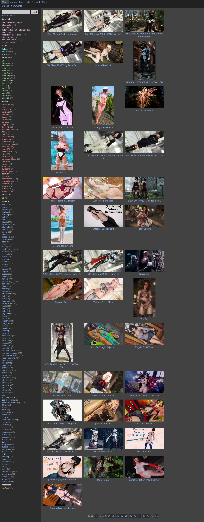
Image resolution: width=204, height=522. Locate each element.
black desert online (12, 22)
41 (139, 515)
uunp (7, 95)
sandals (7, 392)
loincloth (7, 328)
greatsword (9, 293)
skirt (6, 424)
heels (7, 306)
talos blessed (9, 80)
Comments (16, 5)
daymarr (8, 124)
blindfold (7, 227)
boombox (7, 114)
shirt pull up (8, 412)
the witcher (8, 42)
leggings (7, 323)
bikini (7, 222)
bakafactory (9, 109)
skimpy (7, 422)
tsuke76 (7, 183)
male (6, 338)
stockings (8, 437)
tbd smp (8, 85)
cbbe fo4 (7, 73)
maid (5, 333)
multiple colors (11, 350)
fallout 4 (7, 49)
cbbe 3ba (9, 70)
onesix (6, 161)
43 (148, 515)
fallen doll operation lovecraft (16, 30)
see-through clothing (13, 402)
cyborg (6, 269)
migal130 (7, 149)
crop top (7, 259)
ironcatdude (8, 136)
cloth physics (10, 249)
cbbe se (8, 75)
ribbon (6, 390)
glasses (7, 286)
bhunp (7, 63)
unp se (7, 90)
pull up (7, 387)
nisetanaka (8, 156)
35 (113, 515)
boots (7, 232)
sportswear (8, 432)
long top (7, 330)
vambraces (8, 474)
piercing (7, 380)
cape (6, 242)
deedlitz (7, 127)
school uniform (10, 397)
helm (6, 308)
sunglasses (8, 444)
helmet (7, 311)
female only (10, 281)
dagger (7, 271)
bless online (9, 25)
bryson (6, 117)
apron (6, 207)
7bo (5, 61)
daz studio (8, 27)
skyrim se (9, 54)
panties (7, 368)
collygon (7, 122)
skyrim (7, 51)
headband (8, 301)
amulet (7, 204)
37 (122, 515)
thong (6, 464)
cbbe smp (8, 78)
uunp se (7, 98)
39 (131, 515)
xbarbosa (7, 186)
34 (109, 515)
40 (135, 515)
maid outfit (8, 335)
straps (6, 439)
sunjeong (8, 169)
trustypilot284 (10, 181)
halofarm (7, 134)
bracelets (8, 237)
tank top (7, 456)
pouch (6, 382)
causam (7, 119)
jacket (6, 318)
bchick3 (7, 112)
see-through (10, 400)
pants (7, 372)
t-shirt (6, 454)
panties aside (9, 370)
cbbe (6, 68)
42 (144, 515)
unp (6, 88)
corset (7, 256)
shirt (6, 409)
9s (4, 198)
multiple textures (12, 353)
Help (28, 2)
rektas (7, 164)
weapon (8, 476)
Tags (21, 2)
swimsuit (8, 449)
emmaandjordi (10, 129)
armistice (8, 104)
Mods (5, 2)
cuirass (7, 264)
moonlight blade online (14, 35)
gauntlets (8, 284)
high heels (9, 313)
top (6, 469)
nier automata (9, 37)
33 (104, 515)
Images (13, 2)
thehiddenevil (10, 178)
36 (117, 515)
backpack (8, 212)
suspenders (8, 447)
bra (6, 234)
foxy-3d (6, 132)
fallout (6, 32)
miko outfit (8, 345)
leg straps (8, 321)
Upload (5, 5)
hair (6, 296)
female (8, 279)
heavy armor (9, 303)
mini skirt (8, 348)
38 (126, 515)
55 (156, 515)
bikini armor (8, 224)
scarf (6, 395)
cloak (6, 246)
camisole (7, 239)
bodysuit (8, 229)
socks (6, 429)
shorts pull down (10, 419)
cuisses (7, 266)
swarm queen (9, 171)
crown (6, 261)
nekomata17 (9, 151)
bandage (7, 214)
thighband (8, 461)
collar (7, 254)
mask (7, 343)
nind (6, 154)
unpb (6, 93)
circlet (7, 244)
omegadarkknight (11, 159)
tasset (6, 459)
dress (7, 274)
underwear (9, 471)
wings (6, 479)
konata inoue (9, 139)
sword (7, 451)
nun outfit (8, 363)
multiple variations (12, 355)
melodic (8, 146)
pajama (6, 365)
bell (5, 217)
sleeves (7, 427)
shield (6, 407)
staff (6, 434)
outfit (7, 488)
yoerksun (8, 191)
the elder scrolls (12, 39)
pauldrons (9, 377)
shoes (7, 414)
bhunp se (8, 65)
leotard (7, 326)
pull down (7, 385)
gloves (7, 288)
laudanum (8, 141)
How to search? (8, 15)
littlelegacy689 (10, 144)
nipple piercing (10, 358)
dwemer (7, 276)
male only (8, 340)
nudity (7, 360)
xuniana (7, 188)
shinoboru (8, 166)
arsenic (7, 107)
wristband (8, 481)
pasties (7, 375)
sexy (6, 405)
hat (6, 298)
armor (7, 209)
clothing (8, 251)
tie (4, 466)
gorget (7, 291)
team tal (8, 174)
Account (36, 2)
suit (5, 442)
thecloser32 (8, 176)
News (44, 2)
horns (6, 316)
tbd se (7, 83)
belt (6, 219)
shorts (7, 417)
